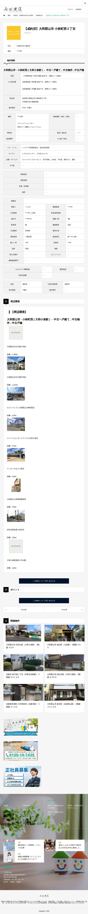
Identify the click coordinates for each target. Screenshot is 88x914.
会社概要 (26, 818)
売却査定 (6, 818)
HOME (5, 805)
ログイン (70, 9)
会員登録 (78, 9)
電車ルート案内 (54, 76)
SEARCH (85, 3)
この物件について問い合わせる (44, 581)
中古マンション (28, 810)
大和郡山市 (27, 33)
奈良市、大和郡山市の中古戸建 (56, 807)
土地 (5, 814)
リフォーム (27, 814)
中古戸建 (6, 810)
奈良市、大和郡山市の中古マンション (75, 807)
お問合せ (6, 822)
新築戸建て (27, 805)
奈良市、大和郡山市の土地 (56, 813)
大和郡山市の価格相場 (30, 102)
